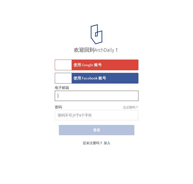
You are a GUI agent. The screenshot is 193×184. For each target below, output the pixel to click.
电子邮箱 (62, 88)
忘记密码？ (130, 107)
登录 (96, 130)
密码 (58, 107)
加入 (107, 143)
